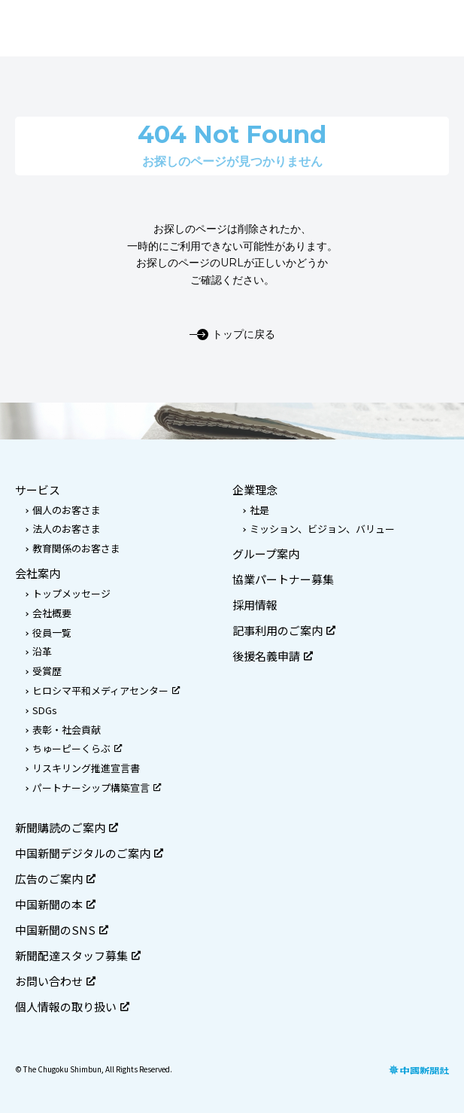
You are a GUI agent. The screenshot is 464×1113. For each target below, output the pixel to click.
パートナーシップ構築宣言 (96, 787)
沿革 (42, 651)
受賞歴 (47, 671)
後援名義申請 (272, 656)
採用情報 (254, 605)
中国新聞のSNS (61, 930)
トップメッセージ (71, 593)
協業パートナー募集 (283, 579)
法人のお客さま (66, 529)
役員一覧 (51, 632)
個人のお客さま (66, 510)
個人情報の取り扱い (72, 1006)
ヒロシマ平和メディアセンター (106, 690)
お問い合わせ (55, 981)
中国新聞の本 (55, 904)
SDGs (44, 710)
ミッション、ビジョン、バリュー (322, 529)
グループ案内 (265, 553)
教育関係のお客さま (76, 548)
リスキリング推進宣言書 (86, 768)
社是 (259, 510)
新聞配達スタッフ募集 (78, 955)
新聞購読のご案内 (66, 827)
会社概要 (51, 613)
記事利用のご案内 (283, 630)
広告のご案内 (55, 878)
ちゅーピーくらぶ (77, 748)
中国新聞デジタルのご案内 (89, 853)
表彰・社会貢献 (66, 729)
